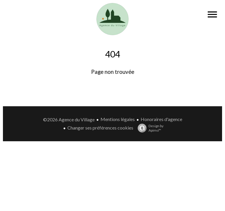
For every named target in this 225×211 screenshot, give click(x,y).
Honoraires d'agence (161, 119)
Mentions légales (117, 119)
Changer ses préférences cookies (100, 127)
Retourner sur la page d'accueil (112, 86)
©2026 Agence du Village (69, 119)
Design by (149, 128)
